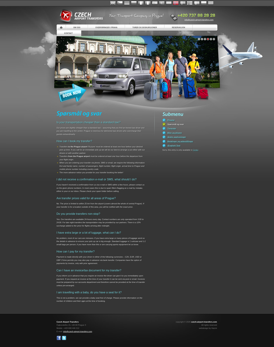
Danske (197, 3)
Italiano (148, 3)
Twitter (64, 338)
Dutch (169, 3)
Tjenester (172, 128)
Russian (134, 3)
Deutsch (127, 3)
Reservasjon (178, 27)
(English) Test (174, 146)
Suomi (190, 3)
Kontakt (68, 33)
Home (61, 27)
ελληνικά (211, 3)
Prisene (171, 120)
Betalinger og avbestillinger (180, 141)
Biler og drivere (175, 133)
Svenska (183, 3)
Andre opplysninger (177, 137)
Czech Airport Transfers (80, 15)
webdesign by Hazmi (208, 328)
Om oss (76, 27)
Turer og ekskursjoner (144, 27)
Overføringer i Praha (106, 27)
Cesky (195, 150)
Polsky (204, 3)
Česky (120, 3)
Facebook (59, 338)
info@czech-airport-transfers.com (199, 20)
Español (155, 3)
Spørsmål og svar (176, 124)
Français (141, 3)
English (113, 3)
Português (162, 3)
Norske (176, 3)
